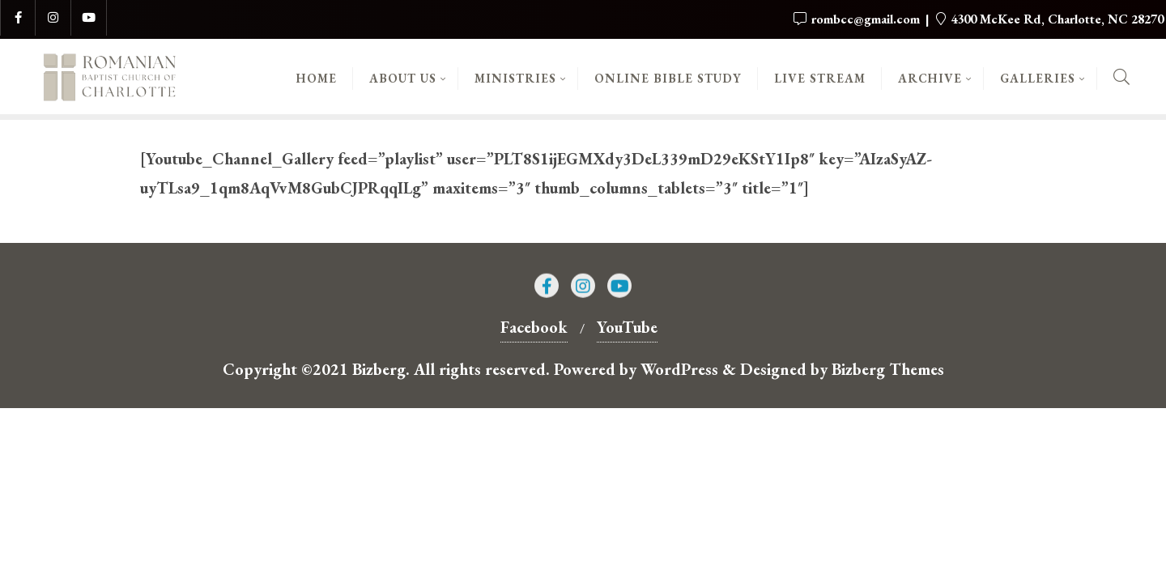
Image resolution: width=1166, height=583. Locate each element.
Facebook (534, 327)
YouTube (627, 327)
